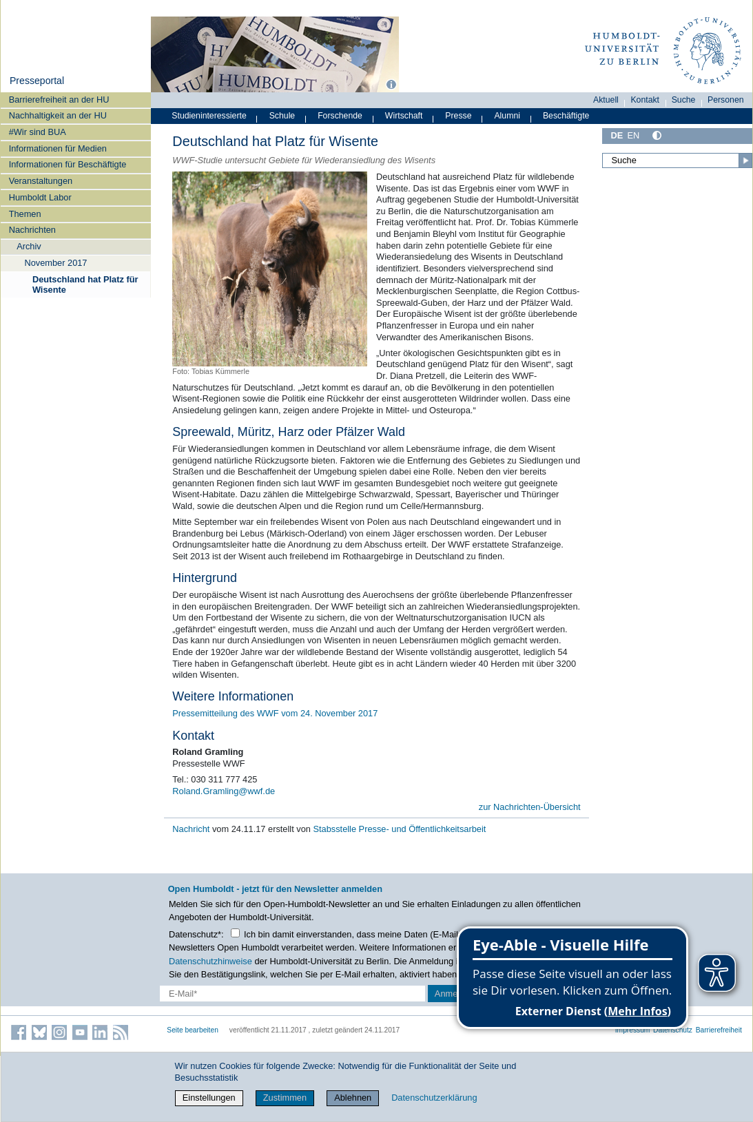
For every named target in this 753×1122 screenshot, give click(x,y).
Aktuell (606, 100)
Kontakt (644, 100)
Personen (726, 100)
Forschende (340, 116)
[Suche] (677, 160)
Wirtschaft (404, 116)
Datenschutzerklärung (434, 1097)
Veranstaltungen (41, 181)
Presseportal (37, 80)
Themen (25, 214)
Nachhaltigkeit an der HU (58, 115)
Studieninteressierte (209, 116)
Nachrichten (32, 230)
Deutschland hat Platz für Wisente (85, 284)
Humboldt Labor (40, 197)
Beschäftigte (566, 116)
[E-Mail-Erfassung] (292, 993)
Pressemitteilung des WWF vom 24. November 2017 (275, 713)
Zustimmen (285, 1097)
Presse (458, 116)
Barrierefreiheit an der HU (59, 99)
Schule (282, 116)
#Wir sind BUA (37, 132)
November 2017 (55, 263)
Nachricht (192, 829)
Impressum (632, 1030)
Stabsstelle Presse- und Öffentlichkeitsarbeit (399, 829)
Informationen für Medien (58, 148)
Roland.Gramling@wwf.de (223, 791)
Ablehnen (352, 1097)
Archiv (29, 246)
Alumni (507, 116)
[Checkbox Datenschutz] (235, 932)
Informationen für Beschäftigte (68, 164)
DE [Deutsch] (616, 135)
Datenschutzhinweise (210, 961)
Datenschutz (672, 1030)
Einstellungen (209, 1097)
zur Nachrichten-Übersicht (530, 807)
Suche (684, 100)
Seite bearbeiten (192, 1030)
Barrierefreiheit (719, 1030)
